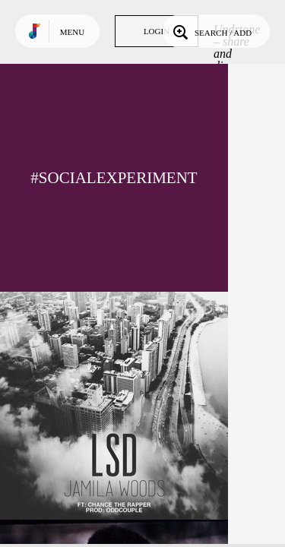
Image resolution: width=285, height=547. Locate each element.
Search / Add (211, 31)
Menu (72, 31)
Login (156, 31)
